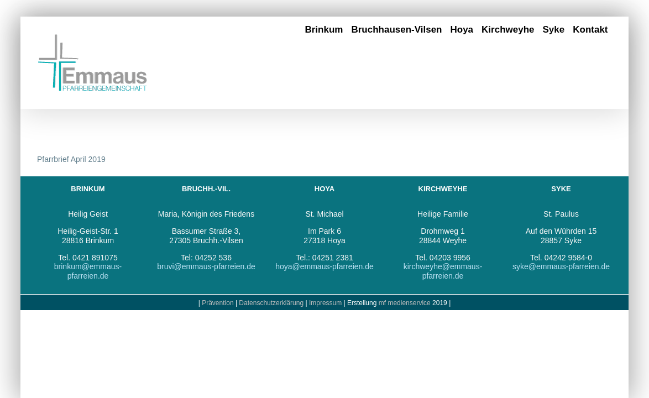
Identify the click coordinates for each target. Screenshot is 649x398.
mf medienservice (405, 303)
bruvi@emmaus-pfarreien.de (206, 266)
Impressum (326, 303)
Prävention (217, 303)
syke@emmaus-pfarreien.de (561, 266)
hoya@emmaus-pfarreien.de (324, 266)
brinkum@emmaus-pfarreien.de (88, 271)
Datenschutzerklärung (271, 303)
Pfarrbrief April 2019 (71, 159)
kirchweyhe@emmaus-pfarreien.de (443, 271)
